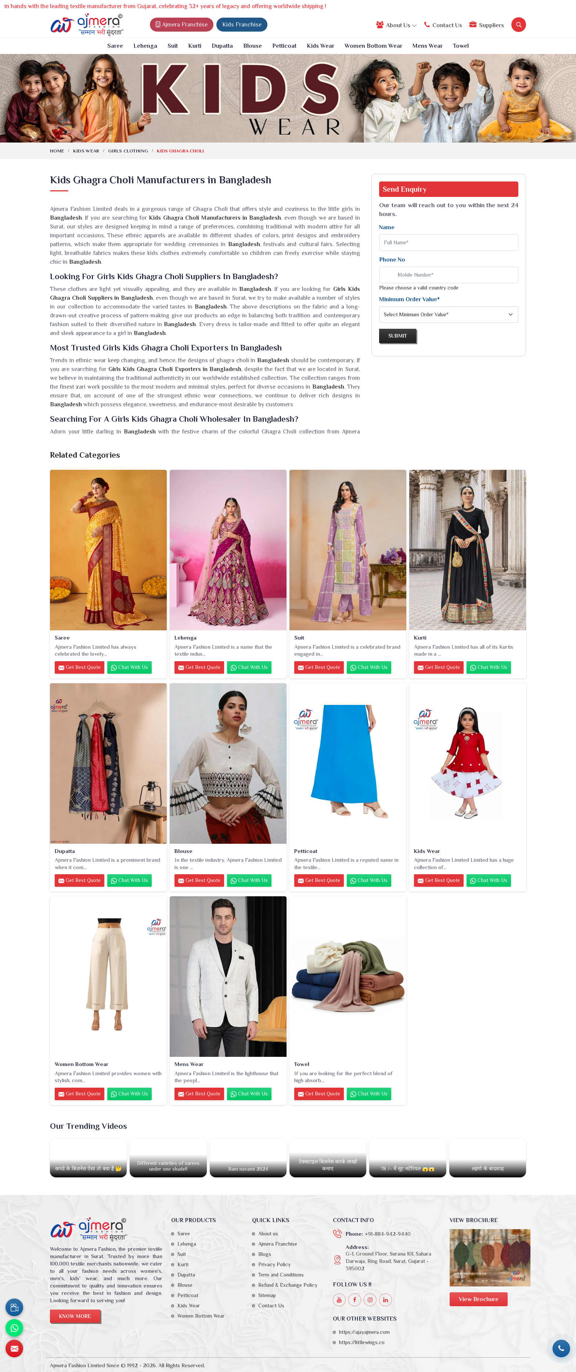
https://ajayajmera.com (364, 1332)
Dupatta (222, 46)
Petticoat (284, 46)
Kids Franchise (242, 24)
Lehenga (145, 46)
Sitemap (267, 1295)
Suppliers (486, 25)
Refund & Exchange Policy (287, 1285)
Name (387, 227)
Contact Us (443, 25)
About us (268, 1233)
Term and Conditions (281, 1275)
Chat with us (129, 667)
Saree (115, 46)
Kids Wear (320, 46)
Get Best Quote (79, 667)
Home (57, 151)
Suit (173, 46)
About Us (396, 25)
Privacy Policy (274, 1264)
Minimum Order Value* (409, 299)
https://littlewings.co (362, 1342)
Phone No (392, 259)
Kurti (194, 46)
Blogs (264, 1254)
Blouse (252, 46)
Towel (461, 46)
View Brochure (478, 1299)
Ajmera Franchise (182, 24)
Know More (75, 1316)
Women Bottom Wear (373, 46)
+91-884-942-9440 (388, 1234)
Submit (397, 336)
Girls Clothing (128, 151)
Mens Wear (428, 46)
